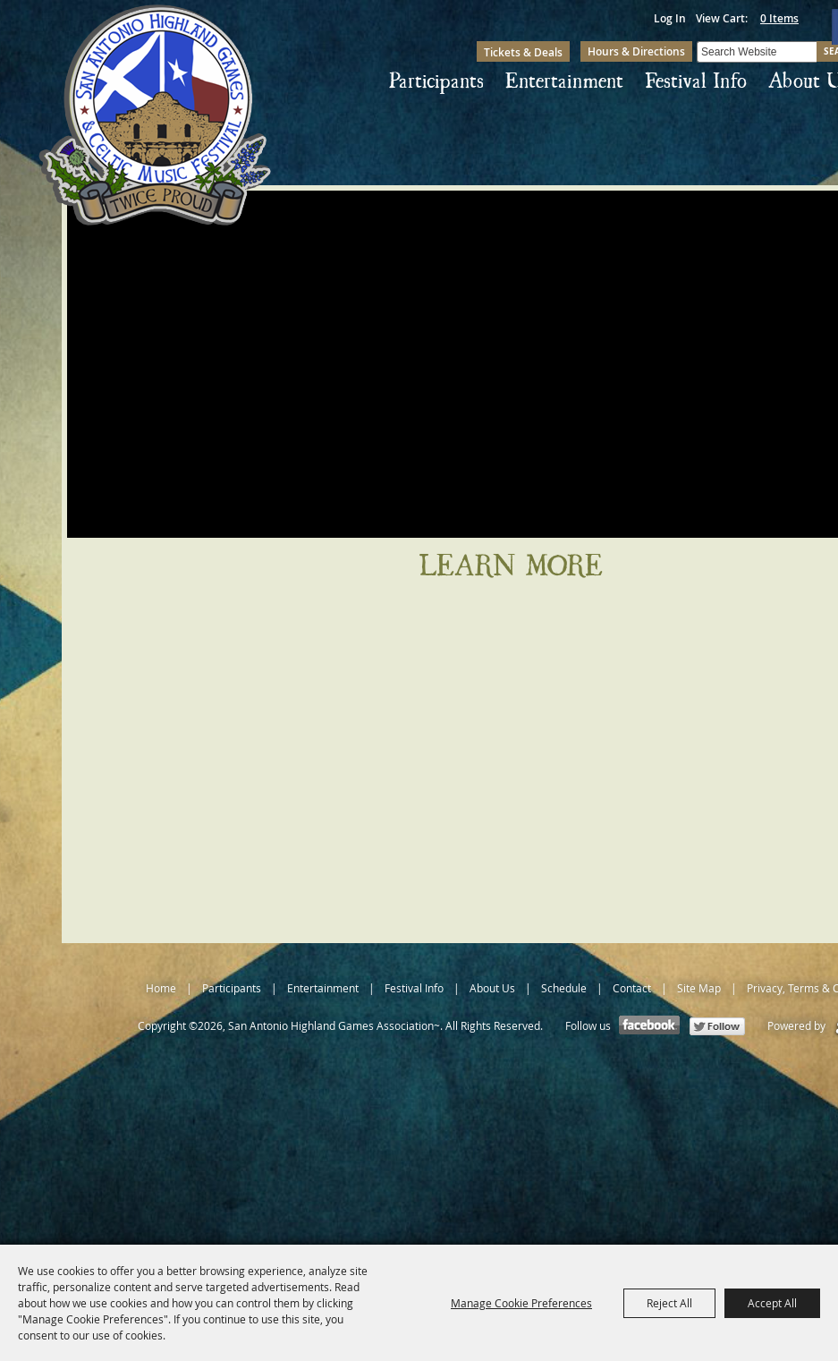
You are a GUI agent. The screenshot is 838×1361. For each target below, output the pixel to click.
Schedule (564, 988)
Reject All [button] (669, 1303)
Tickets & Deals (523, 52)
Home (161, 988)
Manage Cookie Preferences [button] (521, 1303)
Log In (670, 18)
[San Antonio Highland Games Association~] (155, 114)
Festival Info (696, 81)
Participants (436, 81)
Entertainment (564, 81)
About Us (492, 988)
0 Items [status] (779, 18)
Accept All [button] (772, 1303)
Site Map (699, 988)
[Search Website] (757, 52)
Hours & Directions (636, 51)
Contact (632, 988)
